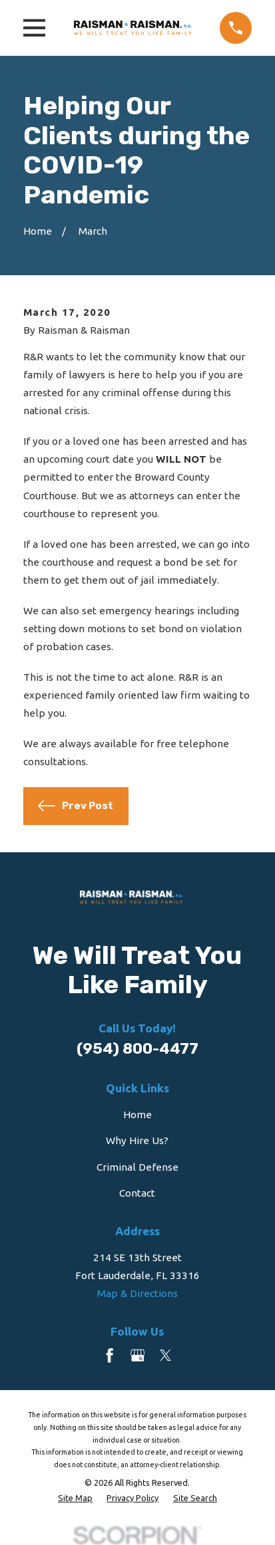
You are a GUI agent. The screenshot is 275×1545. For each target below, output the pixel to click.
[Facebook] (110, 1355)
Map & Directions (137, 1293)
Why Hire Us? (137, 1140)
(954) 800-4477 (137, 1049)
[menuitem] (75, 1498)
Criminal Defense (137, 1167)
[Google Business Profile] (137, 1355)
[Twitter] (165, 1355)
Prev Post (75, 805)
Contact (137, 1193)
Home (137, 1114)
